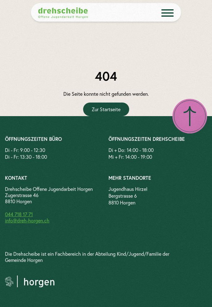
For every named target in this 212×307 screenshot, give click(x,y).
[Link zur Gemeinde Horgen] (29, 281)
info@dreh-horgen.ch (27, 220)
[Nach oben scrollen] (189, 116)
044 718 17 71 (19, 214)
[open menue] (167, 13)
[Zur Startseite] (106, 109)
